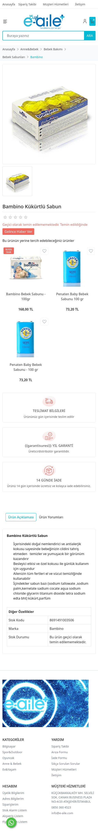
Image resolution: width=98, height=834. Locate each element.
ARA (90, 35)
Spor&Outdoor (12, 752)
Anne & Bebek (12, 764)
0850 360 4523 (61, 807)
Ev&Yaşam (9, 769)
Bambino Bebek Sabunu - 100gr (25, 296)
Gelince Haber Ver (18, 231)
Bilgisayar (9, 746)
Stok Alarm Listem (14, 810)
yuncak (9, 758)
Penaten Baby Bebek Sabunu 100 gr (72, 296)
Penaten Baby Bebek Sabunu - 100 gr (26, 367)
